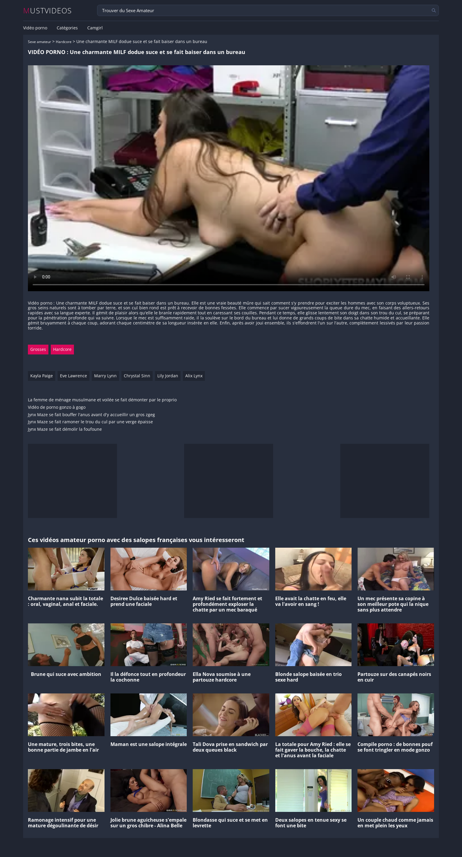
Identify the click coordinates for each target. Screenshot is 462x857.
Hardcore (64, 41)
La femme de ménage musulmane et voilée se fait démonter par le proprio (102, 400)
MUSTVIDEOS (47, 10)
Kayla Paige (41, 375)
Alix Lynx (193, 375)
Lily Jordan (167, 375)
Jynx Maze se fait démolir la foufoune (65, 429)
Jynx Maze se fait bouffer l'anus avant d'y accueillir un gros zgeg (91, 414)
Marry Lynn (105, 375)
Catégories (67, 28)
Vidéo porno (35, 28)
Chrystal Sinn (137, 375)
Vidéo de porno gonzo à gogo (57, 407)
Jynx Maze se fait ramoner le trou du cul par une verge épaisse (90, 421)
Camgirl (95, 28)
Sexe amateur (39, 41)
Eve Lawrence (73, 375)
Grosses (38, 349)
